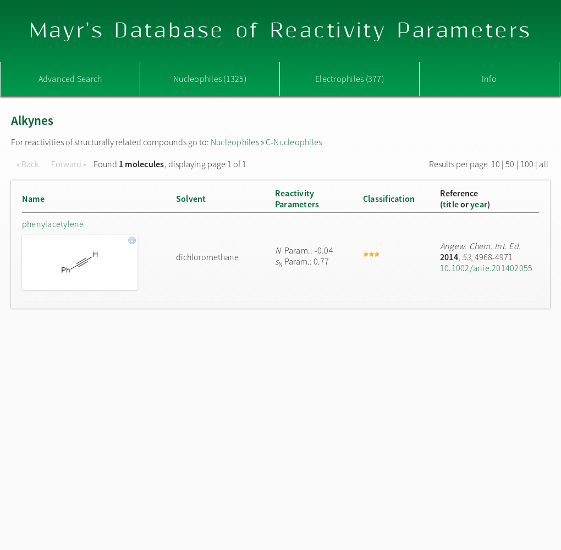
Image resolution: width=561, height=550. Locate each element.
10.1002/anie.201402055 (486, 267)
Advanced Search (70, 78)
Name (33, 198)
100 (527, 163)
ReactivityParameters (297, 199)
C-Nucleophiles (294, 141)
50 (509, 163)
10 (495, 163)
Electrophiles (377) (349, 78)
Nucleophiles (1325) (209, 78)
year (478, 204)
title (451, 204)
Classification (389, 198)
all (543, 163)
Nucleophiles (235, 141)
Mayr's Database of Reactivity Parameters (281, 31)
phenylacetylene (53, 223)
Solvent (191, 198)
